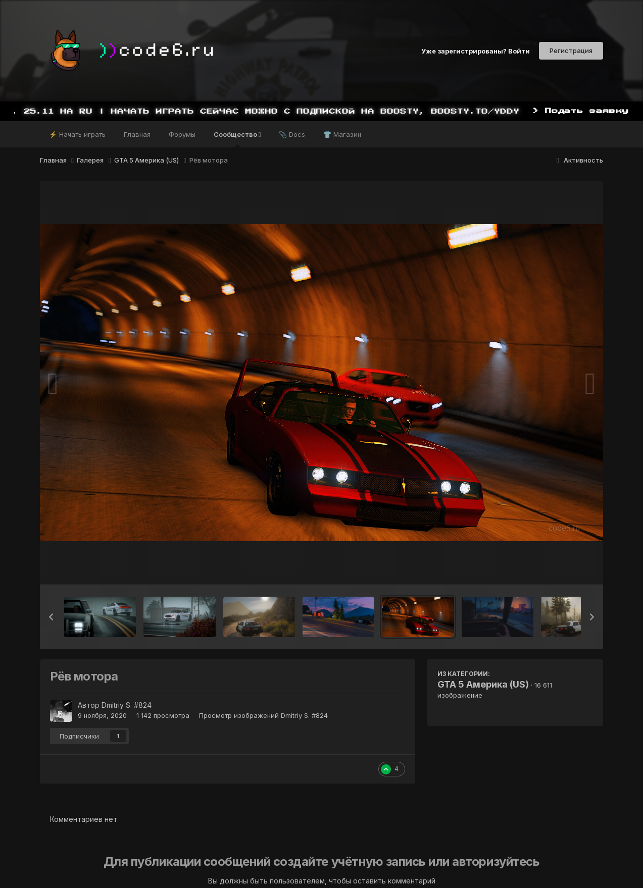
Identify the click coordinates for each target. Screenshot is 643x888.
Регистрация (571, 50)
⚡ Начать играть (77, 134)
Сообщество (237, 138)
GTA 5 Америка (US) (483, 684)
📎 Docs (292, 134)
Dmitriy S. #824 (127, 705)
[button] (51, 617)
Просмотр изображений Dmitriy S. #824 (263, 715)
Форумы (182, 134)
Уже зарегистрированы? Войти (475, 50)
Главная (137, 134)
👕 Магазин (342, 134)
